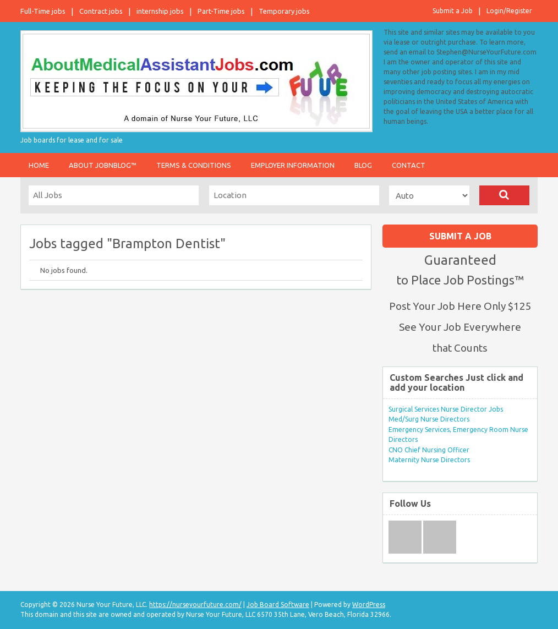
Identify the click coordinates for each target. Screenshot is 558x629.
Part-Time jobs (221, 11)
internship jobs (160, 11)
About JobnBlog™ (102, 165)
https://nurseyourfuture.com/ (195, 604)
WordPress (368, 604)
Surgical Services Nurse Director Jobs (446, 409)
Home (39, 165)
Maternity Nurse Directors (429, 459)
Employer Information (293, 165)
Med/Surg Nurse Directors (429, 419)
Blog (363, 165)
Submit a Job (453, 10)
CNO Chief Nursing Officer (429, 449)
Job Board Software (278, 604)
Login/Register (509, 10)
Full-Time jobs (42, 11)
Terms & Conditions (193, 165)
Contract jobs (101, 11)
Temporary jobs (284, 11)
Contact (408, 165)
